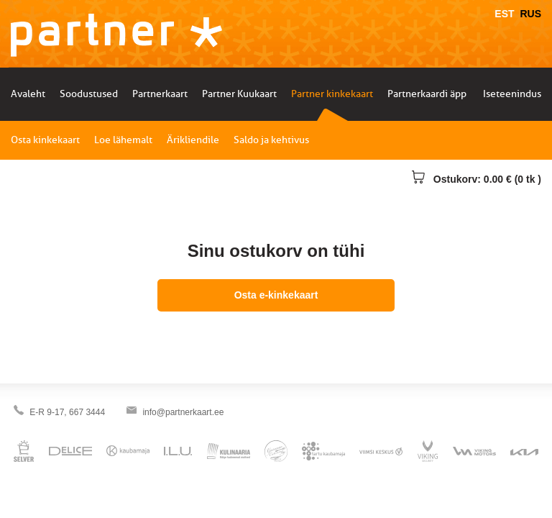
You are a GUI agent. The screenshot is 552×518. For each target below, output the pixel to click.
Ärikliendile (193, 140)
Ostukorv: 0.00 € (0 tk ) (476, 179)
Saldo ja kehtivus (271, 140)
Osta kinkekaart (45, 140)
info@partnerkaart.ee (183, 412)
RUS (530, 13)
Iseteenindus (512, 94)
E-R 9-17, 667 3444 (67, 412)
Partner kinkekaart (332, 94)
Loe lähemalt (123, 140)
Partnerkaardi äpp (426, 94)
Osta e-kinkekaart (276, 295)
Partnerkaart (160, 94)
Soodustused (89, 94)
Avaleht (28, 94)
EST (504, 13)
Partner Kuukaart (239, 94)
